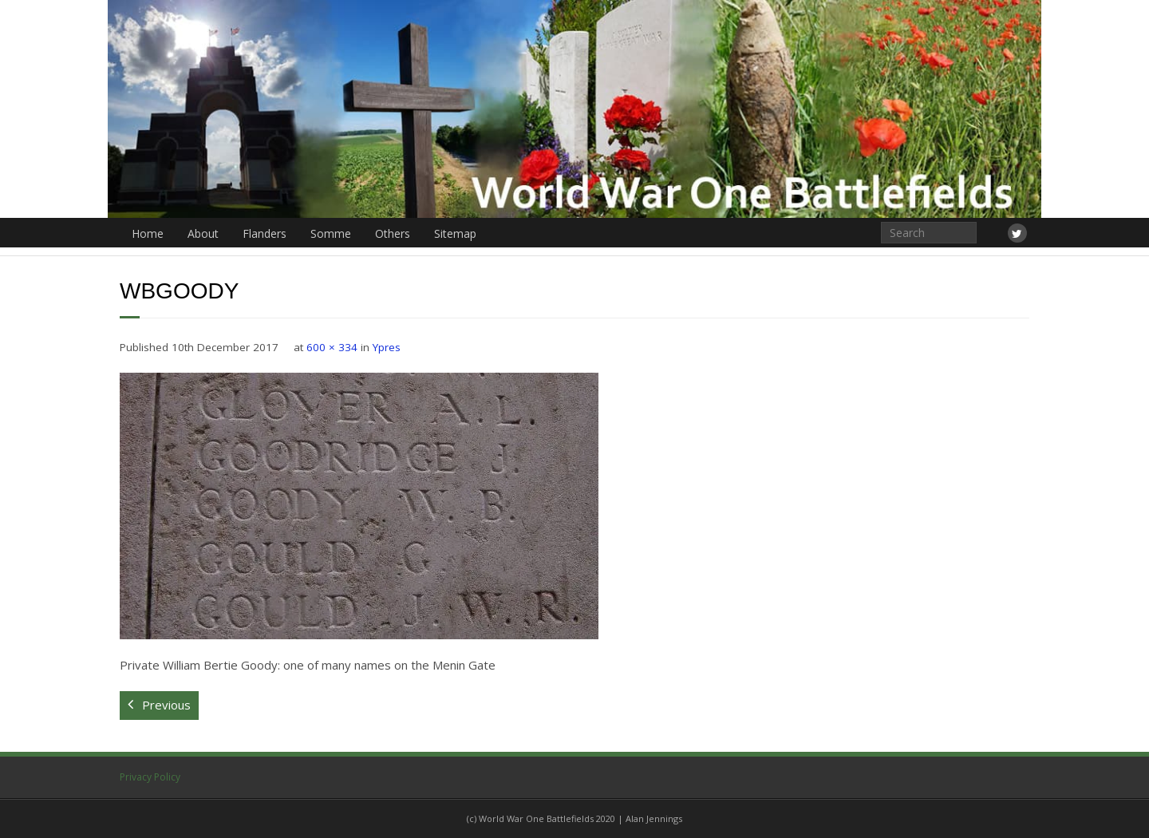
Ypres (387, 347)
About (203, 233)
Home (148, 233)
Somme (330, 233)
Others (392, 233)
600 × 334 (331, 347)
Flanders (264, 233)
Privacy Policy (150, 777)
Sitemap (455, 233)
